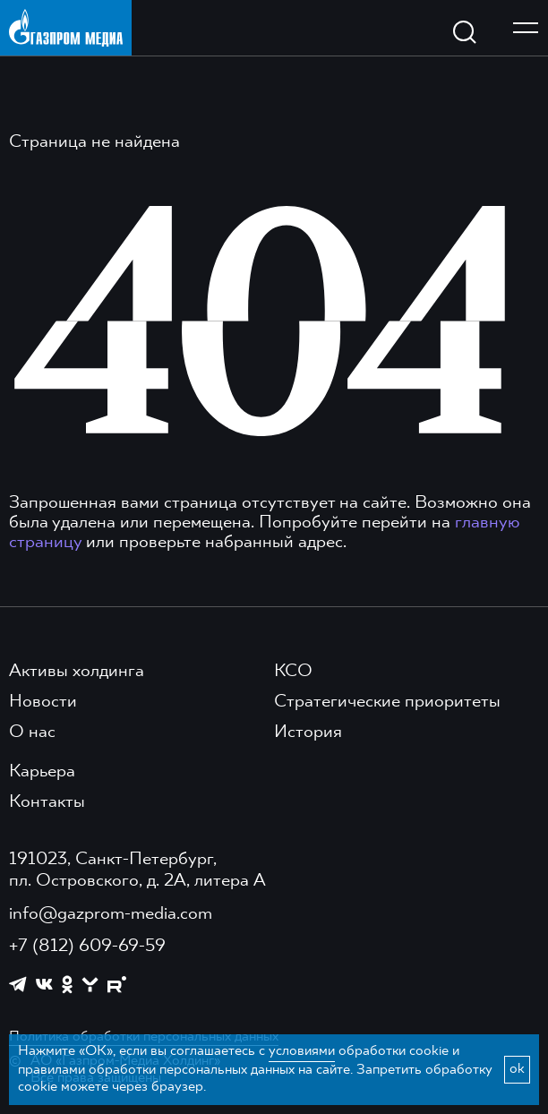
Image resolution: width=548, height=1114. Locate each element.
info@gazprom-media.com (110, 914)
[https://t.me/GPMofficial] (18, 984)
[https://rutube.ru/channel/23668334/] (116, 984)
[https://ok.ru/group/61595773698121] (67, 984)
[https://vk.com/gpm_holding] (44, 984)
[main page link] (66, 27)
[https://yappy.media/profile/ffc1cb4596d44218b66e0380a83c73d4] (89, 984)
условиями (302, 1051)
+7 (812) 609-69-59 (87, 946)
